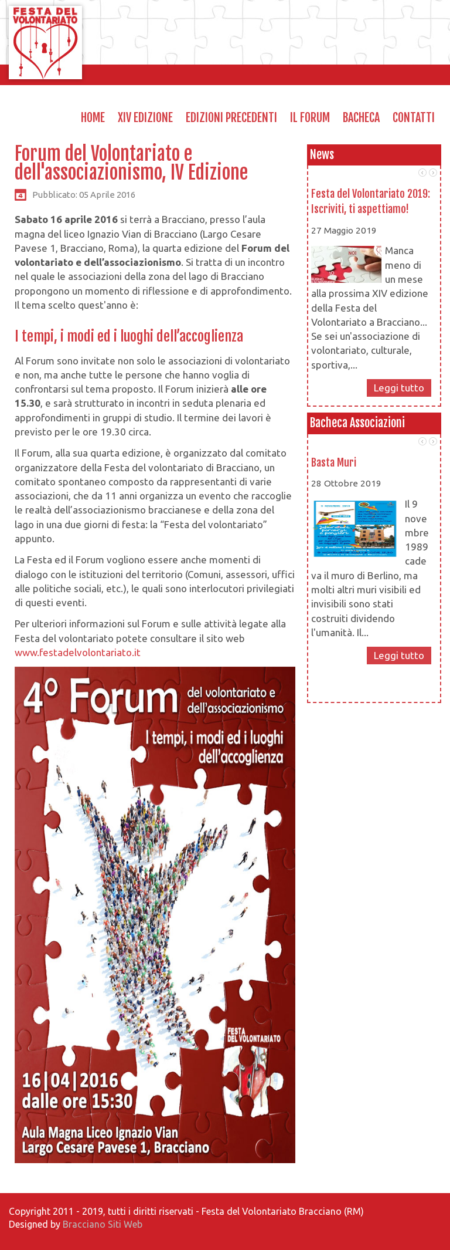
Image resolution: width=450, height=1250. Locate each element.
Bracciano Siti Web (102, 1224)
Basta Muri (333, 462)
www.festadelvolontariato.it (78, 652)
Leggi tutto (399, 387)
